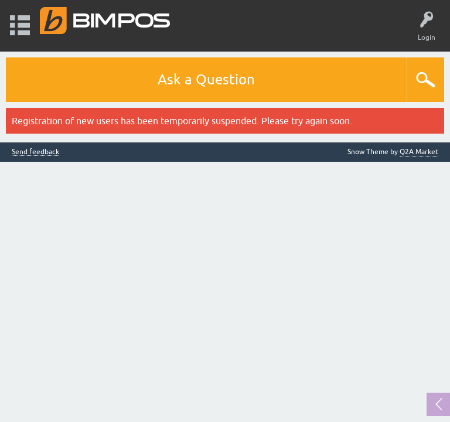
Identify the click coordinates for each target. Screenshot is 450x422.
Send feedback (35, 152)
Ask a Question (206, 79)
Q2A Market (419, 152)
